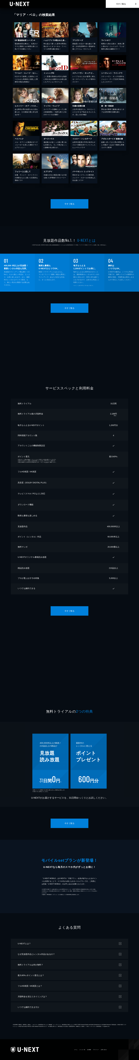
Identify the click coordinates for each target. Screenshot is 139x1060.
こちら (46, 462)
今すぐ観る (121, 4)
